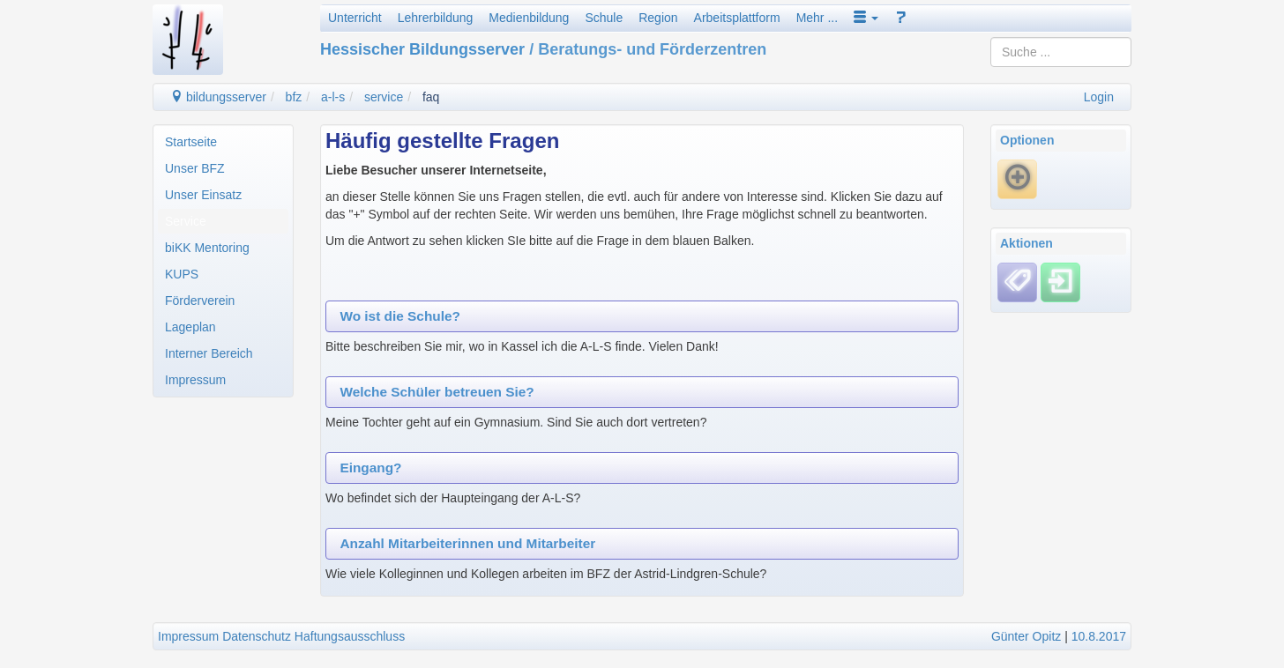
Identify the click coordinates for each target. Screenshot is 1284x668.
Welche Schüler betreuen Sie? (437, 391)
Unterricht (355, 18)
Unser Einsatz (203, 195)
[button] (866, 17)
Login (1099, 97)
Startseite (191, 142)
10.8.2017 (1098, 636)
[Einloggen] (1060, 281)
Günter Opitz (1026, 636)
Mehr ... (817, 18)
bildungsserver (218, 97)
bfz (294, 97)
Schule (604, 18)
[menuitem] (223, 142)
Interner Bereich (209, 353)
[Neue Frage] (1017, 179)
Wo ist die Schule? (400, 315)
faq (430, 97)
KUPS (181, 274)
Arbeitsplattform (737, 18)
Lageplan (190, 327)
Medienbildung (529, 18)
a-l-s (333, 97)
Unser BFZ (195, 168)
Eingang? (370, 467)
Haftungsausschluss (350, 636)
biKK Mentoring (207, 248)
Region (657, 18)
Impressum (195, 380)
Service (185, 221)
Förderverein (200, 300)
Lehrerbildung (436, 18)
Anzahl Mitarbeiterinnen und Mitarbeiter (467, 543)
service (383, 97)
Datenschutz (256, 636)
